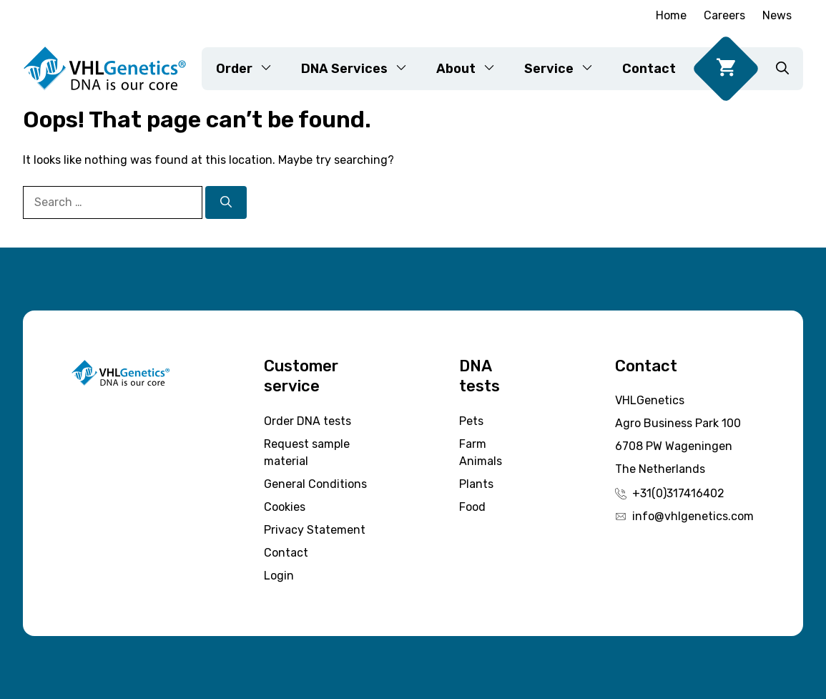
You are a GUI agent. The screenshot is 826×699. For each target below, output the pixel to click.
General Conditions (315, 484)
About (473, 69)
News (777, 15)
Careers (724, 15)
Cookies (284, 507)
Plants (476, 484)
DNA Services (361, 69)
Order (251, 69)
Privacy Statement (314, 530)
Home (671, 15)
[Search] (226, 202)
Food (472, 507)
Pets (471, 421)
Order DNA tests (307, 421)
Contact (649, 69)
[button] (782, 69)
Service (566, 69)
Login (279, 575)
